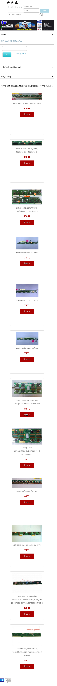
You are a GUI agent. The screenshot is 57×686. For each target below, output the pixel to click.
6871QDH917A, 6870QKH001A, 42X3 (27, 103)
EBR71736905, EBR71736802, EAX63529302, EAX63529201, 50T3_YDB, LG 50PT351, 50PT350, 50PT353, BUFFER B (27, 599)
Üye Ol (10, 7)
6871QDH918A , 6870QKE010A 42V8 (26, 545)
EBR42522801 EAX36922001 (27, 491)
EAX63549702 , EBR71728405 (27, 300)
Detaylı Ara (21, 54)
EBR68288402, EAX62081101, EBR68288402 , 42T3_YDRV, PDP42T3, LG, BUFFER (27, 652)
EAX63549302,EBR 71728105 (27, 253)
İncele (27, 114)
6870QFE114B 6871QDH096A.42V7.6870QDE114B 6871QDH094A (27, 451)
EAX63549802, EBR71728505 (27, 348)
